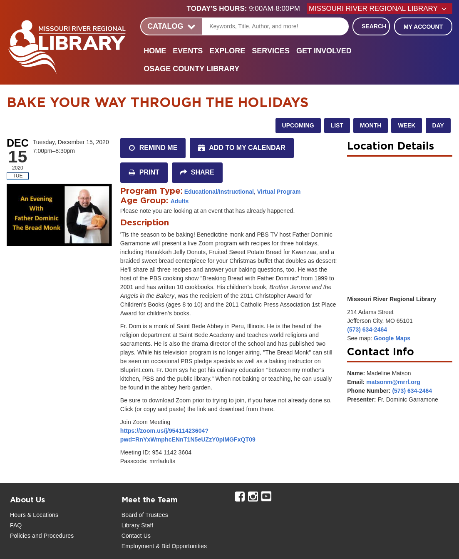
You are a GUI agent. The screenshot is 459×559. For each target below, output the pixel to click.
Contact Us (136, 535)
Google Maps (392, 338)
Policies (20, 535)
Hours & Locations (34, 515)
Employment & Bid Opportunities (164, 546)
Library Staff (138, 525)
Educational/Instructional (219, 191)
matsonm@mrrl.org (393, 382)
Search (374, 26)
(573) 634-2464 (367, 329)
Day (438, 125)
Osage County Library (191, 69)
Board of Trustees (145, 515)
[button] (247, 8)
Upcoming (298, 125)
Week (406, 125)
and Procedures (52, 535)
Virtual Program (279, 191)
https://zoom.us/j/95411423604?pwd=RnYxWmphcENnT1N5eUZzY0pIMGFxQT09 (188, 435)
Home (155, 51)
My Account (423, 26)
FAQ (16, 525)
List (337, 125)
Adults (180, 201)
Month (370, 125)
